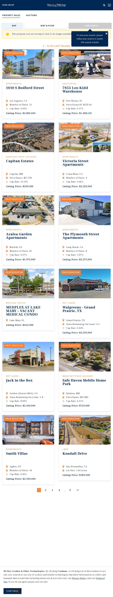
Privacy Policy (79, 578)
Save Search (91, 26)
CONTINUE (12, 591)
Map (14, 26)
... (65, 490)
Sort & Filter (47, 26)
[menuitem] (11, 16)
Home (56, 5)
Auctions (31, 15)
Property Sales (11, 15)
